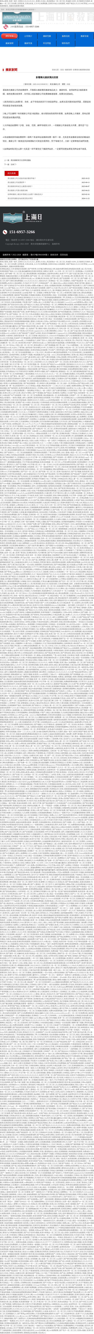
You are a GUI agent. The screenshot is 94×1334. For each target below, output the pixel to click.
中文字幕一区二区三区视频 (81, 1218)
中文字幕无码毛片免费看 (24, 371)
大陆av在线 (31, 491)
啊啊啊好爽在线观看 (66, 305)
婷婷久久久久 (71, 1182)
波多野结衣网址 (53, 274)
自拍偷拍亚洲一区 (84, 1178)
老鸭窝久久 (48, 510)
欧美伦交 (49, 557)
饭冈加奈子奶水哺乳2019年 (60, 321)
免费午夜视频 (78, 734)
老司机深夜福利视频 (44, 980)
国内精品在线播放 (21, 693)
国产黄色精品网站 (75, 421)
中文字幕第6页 (49, 724)
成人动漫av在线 (75, 753)
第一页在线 (41, 364)
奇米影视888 (34, 977)
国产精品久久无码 (50, 641)
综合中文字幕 (84, 517)
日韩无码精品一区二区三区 (35, 445)
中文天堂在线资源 (15, 293)
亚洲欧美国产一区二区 (29, 1006)
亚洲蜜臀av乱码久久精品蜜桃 (11, 283)
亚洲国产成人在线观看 (21, 1237)
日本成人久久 (16, 1213)
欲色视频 (40, 710)
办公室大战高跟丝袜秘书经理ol (64, 464)
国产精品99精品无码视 (27, 326)
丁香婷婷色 (7, 863)
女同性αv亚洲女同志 (78, 414)
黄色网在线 (71, 567)
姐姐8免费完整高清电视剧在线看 (68, 269)
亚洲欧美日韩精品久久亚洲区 (61, 763)
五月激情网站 (24, 421)
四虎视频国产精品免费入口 (73, 286)
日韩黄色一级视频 (33, 1244)
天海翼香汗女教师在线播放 (38, 412)
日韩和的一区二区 (29, 729)
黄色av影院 (8, 717)
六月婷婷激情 (72, 390)
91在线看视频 (46, 1173)
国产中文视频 (31, 641)
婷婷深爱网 (31, 744)
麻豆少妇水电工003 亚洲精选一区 (27, 1173)
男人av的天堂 (60, 1006)
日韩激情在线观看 (40, 453)
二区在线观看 (8, 498)
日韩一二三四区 (67, 608)
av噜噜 (45, 293)
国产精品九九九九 (73, 810)
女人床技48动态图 (11, 858)
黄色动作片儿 (69, 1237)
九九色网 (25, 813)
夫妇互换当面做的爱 (69, 467)
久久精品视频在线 (32, 791)
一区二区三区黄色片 (76, 1192)
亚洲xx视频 (81, 1330)
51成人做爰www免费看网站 (76, 577)
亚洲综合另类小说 (56, 1252)
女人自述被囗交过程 (10, 1135)
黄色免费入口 (39, 345)
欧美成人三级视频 (85, 724)
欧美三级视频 (45, 934)
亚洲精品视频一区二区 (38, 1082)
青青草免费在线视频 (49, 677)
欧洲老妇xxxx (13, 786)
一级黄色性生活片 (42, 1101)
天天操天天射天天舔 (55, 820)
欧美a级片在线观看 (38, 288)
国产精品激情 (50, 474)
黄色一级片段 (19, 596)
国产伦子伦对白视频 (55, 553)
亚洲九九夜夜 (82, 977)
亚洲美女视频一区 (20, 433)
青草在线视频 (11, 732)
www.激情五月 (28, 579)
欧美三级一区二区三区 (20, 436)
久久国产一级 (71, 1142)
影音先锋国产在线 (11, 538)
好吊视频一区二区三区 (74, 851)
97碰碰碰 (54, 639)
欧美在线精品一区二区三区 (23, 362)
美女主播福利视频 (84, 806)
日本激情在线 (77, 715)
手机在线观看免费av (63, 765)
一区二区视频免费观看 (79, 1025)
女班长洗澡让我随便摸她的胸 (51, 1271)
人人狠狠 (6, 588)
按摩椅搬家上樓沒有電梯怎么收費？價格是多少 (25, 194)
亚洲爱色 (43, 1092)
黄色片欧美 (68, 536)
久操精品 (19, 297)
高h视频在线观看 (25, 975)
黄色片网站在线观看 (61, 495)
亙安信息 (64, 255)
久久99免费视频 (38, 860)
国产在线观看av (33, 1199)
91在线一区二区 (15, 414)
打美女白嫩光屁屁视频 (49, 581)
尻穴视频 (60, 348)
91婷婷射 (9, 336)
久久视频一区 (7, 417)
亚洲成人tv (70, 297)
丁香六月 (66, 1089)
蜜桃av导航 (38, 844)
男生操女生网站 (32, 660)
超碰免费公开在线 (82, 722)
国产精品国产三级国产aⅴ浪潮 (30, 333)
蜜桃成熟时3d (16, 674)
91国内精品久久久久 (79, 381)
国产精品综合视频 (45, 300)
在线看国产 (40, 1032)
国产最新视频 (75, 1144)
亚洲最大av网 (55, 1049)
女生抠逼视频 (63, 641)
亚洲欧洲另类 (32, 553)
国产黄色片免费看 (62, 918)
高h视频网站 (68, 1128)
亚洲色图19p (35, 760)
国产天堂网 (89, 820)
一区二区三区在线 (82, 591)
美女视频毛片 (55, 1225)
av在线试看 (7, 319)
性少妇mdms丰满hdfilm (76, 646)
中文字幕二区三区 (57, 696)
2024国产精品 (44, 775)
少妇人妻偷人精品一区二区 (71, 453)
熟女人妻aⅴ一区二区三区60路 (29, 367)
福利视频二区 (76, 1049)
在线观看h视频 (55, 1058)
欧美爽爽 (69, 1097)
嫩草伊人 (79, 507)
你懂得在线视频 (15, 441)
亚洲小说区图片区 (63, 472)
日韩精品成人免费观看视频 (45, 531)
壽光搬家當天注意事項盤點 (21, 160)
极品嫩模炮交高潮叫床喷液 (32, 271)
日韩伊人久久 (66, 610)
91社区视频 (8, 1218)
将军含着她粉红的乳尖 (72, 708)
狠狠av (79, 739)
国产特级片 (65, 524)
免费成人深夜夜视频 (47, 629)
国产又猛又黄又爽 (76, 274)
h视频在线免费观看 (33, 612)
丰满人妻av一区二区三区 (22, 956)
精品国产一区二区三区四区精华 (77, 431)
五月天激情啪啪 (10, 493)
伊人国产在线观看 (26, 832)
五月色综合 (18, 856)
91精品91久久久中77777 (43, 1242)
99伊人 (19, 653)
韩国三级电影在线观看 (22, 479)
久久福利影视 (35, 290)
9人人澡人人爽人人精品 (83, 388)
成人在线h (65, 1233)
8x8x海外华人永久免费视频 (71, 631)
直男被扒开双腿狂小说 (72, 309)
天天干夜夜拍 (84, 1283)
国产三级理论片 (28, 1249)
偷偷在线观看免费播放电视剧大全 (29, 734)
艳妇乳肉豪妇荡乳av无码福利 (43, 534)
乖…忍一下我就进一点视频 (49, 806)
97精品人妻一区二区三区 (48, 529)
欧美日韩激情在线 (26, 724)
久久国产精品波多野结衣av (78, 672)
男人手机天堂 (77, 340)
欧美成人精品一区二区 (40, 879)
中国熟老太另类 (75, 1051)
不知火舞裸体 (41, 550)
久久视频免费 (11, 789)
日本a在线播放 (34, 314)
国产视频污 (84, 710)
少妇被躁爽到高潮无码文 (51, 841)
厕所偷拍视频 (44, 1097)
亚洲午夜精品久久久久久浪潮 (37, 312)
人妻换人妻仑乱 (40, 994)
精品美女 (90, 410)
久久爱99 (22, 1244)
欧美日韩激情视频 (49, 410)
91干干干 (35, 567)
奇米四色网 (89, 500)
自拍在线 (68, 557)
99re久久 (75, 517)
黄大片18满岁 (19, 634)
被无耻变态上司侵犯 (22, 591)
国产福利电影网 (70, 796)
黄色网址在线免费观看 (82, 829)
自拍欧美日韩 (32, 1058)
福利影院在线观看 (55, 486)
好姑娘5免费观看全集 (26, 1175)
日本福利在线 (39, 448)
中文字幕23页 (32, 464)
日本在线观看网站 (75, 803)
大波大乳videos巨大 (61, 288)
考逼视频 (37, 355)
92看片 (20, 1063)
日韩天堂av (86, 627)
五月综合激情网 (65, 436)
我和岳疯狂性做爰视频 (56, 343)
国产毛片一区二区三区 (29, 472)
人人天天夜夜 (78, 526)
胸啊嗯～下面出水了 (79, 1309)
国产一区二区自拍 (62, 362)
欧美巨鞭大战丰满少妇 (23, 605)
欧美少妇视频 (53, 1216)
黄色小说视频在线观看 (53, 286)
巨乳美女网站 (87, 1240)
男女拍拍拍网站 (46, 615)
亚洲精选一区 (58, 498)
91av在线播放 (58, 546)
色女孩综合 (41, 543)
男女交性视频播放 (24, 486)
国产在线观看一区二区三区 (70, 278)
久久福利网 (51, 670)
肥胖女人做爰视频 (13, 710)
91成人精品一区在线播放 (80, 658)
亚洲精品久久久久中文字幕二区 (29, 457)
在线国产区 (89, 1063)
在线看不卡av (29, 1025)
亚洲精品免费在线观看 (16, 660)
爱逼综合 (58, 1202)
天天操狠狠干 (85, 367)
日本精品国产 (35, 698)
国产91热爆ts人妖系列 (11, 650)
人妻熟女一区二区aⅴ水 (35, 817)
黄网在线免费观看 (63, 896)
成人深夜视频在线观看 (30, 1116)
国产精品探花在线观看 (32, 410)
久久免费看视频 (6, 481)
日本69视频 (52, 1018)
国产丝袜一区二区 (56, 293)
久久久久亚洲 (86, 832)
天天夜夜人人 (9, 691)
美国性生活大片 (33, 400)
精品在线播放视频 (81, 693)
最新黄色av (47, 1304)
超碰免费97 (31, 939)
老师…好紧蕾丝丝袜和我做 (79, 584)
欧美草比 (64, 445)
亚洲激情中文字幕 (53, 1328)
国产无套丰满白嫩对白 (36, 546)
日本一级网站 (6, 550)
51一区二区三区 (38, 748)
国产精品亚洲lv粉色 (52, 653)
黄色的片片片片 (29, 1032)
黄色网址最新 (11, 543)
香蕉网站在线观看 (61, 619)
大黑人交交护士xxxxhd (67, 739)
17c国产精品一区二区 (71, 548)
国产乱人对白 (78, 770)
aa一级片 (64, 889)
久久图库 (59, 732)
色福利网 (84, 782)
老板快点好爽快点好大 (61, 300)
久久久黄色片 (84, 906)
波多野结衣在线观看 (77, 1233)
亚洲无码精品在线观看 (39, 350)
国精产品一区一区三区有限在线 (39, 639)
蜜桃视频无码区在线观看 (39, 789)
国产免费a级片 (34, 1316)
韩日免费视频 (70, 448)
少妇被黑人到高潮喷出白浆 (81, 321)
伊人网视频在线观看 (62, 414)
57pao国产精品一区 (65, 526)
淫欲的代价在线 (86, 1256)
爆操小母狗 (43, 328)
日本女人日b (53, 646)
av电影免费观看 (41, 715)
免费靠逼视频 (31, 770)
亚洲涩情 (67, 498)
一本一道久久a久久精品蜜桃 (75, 572)
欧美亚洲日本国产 (25, 343)
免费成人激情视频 (65, 677)
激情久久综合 (82, 450)
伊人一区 (62, 1106)
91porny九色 (41, 450)
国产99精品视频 (60, 565)
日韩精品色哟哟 (42, 624)
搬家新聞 (9, 43)
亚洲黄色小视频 (81, 1273)
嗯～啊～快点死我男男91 (15, 386)
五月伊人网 (28, 1295)
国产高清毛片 (8, 290)
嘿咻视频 (21, 610)
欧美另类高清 (71, 1113)
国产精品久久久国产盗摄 (36, 796)
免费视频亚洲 (34, 1209)
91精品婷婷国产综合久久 (38, 899)
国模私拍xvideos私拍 (20, 503)
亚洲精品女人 (45, 1144)
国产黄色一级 (15, 376)
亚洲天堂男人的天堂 (63, 1135)
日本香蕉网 (68, 1171)
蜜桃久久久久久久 (49, 794)
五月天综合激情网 (67, 636)
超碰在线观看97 (69, 705)
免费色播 (54, 951)
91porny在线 (43, 598)
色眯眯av (76, 763)
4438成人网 (6, 1228)
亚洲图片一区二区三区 (80, 557)
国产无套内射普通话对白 (68, 815)
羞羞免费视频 (49, 727)
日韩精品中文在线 (39, 767)
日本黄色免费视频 (37, 901)
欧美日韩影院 (20, 1147)
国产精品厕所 (68, 1268)
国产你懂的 (49, 925)
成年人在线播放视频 (38, 376)
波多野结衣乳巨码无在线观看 (12, 309)
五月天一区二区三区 (23, 560)
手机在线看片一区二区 (49, 405)
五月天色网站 (83, 641)
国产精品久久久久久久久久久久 (34, 1020)
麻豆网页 (42, 672)
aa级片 (13, 913)
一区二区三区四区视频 (14, 815)
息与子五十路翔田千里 (40, 875)
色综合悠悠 (43, 512)
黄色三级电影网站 (19, 770)
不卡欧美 (21, 331)
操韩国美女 (42, 770)
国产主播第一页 (22, 328)
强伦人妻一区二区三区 (24, 345)
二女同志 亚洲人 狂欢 (49, 488)
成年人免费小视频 (37, 1261)
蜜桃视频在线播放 (15, 462)
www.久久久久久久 (31, 281)
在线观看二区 (32, 467)
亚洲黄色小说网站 (59, 393)
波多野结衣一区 (53, 770)
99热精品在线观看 (35, 503)
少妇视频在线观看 (26, 1151)
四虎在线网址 (42, 927)
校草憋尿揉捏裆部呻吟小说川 (43, 338)
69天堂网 (68, 961)
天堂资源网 (34, 421)
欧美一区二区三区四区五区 (21, 961)
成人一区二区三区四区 (19, 970)
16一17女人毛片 (38, 352)
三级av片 (53, 674)
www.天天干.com (86, 1123)
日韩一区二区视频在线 (63, 701)
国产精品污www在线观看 (56, 364)
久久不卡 (59, 309)
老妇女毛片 (43, 281)
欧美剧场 (6, 352)
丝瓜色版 (9, 338)
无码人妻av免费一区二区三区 (58, 560)
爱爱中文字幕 (73, 457)
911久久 (35, 548)
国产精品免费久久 (10, 488)
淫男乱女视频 (31, 622)
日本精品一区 (69, 1299)
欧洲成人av (4, 1154)
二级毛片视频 (27, 674)
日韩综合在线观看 (79, 901)
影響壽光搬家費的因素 (81, 70)
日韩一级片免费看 (28, 522)
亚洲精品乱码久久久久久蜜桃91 (67, 307)
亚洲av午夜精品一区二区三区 (49, 779)
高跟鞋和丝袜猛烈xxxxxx (26, 951)
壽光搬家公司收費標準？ (17, 182)
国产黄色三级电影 (80, 608)
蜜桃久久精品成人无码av (40, 321)
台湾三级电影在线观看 (14, 841)
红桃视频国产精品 (15, 705)
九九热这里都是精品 (66, 722)
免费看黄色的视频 (78, 825)
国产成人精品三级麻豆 (20, 1228)
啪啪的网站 (38, 1001)
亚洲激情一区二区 (74, 426)
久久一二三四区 (46, 443)
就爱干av (49, 288)
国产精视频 (7, 1304)
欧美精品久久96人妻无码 (20, 922)
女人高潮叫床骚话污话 (65, 503)
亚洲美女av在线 (18, 863)
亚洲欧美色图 (65, 433)
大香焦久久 (4, 569)
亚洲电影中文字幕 (32, 634)
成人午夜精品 (70, 588)
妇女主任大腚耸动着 (49, 584)
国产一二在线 (70, 617)
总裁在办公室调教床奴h (71, 538)
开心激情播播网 (78, 436)
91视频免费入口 (37, 834)
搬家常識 (28, 43)
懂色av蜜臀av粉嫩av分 (35, 286)
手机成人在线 (88, 340)
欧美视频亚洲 (28, 1108)
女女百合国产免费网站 (21, 677)
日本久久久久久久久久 (68, 1249)
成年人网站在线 (29, 753)
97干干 (10, 958)
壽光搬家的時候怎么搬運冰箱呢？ (20, 186)
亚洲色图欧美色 (86, 376)
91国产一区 (64, 906)
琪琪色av (74, 383)
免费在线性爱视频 (74, 562)
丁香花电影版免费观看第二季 (54, 297)
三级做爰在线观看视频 (18, 851)
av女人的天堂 (76, 767)
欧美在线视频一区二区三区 (50, 462)
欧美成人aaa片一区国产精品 (37, 1113)
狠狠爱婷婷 (8, 634)
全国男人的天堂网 (82, 603)
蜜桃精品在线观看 (61, 1199)
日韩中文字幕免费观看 (33, 1304)
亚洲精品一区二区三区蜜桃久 (60, 281)
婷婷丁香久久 (42, 340)
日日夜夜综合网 (52, 1180)
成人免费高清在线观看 (16, 930)
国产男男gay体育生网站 (46, 1135)
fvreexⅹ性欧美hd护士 (55, 1197)
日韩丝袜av (23, 538)
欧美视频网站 (79, 1116)
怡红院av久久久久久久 (24, 317)
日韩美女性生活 (15, 1116)
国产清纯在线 (66, 653)
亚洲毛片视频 (49, 839)
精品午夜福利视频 (35, 689)
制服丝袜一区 (49, 958)
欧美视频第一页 (53, 1106)
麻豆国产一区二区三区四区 (29, 858)
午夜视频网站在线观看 (80, 927)
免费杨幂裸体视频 (71, 682)
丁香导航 (21, 348)
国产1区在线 (60, 851)
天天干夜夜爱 (19, 1328)
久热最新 (60, 1290)
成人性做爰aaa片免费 (75, 565)
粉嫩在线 (20, 953)
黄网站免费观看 (67, 500)
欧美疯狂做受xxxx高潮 (81, 848)
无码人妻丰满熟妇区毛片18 (59, 600)
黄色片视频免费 (39, 1039)
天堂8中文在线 (21, 877)
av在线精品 (17, 813)
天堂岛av (11, 519)
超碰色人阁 (53, 598)
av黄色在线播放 (7, 510)
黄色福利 (27, 860)
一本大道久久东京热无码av (16, 1171)
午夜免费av (53, 512)
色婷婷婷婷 (83, 748)
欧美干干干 (64, 274)
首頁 (62, 70)
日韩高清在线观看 (62, 455)
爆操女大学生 (41, 1290)
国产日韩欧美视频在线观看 (52, 708)
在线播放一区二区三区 (67, 1035)
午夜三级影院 (63, 837)
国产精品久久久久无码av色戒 (37, 610)
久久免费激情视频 (74, 519)
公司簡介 (28, 36)
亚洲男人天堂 (73, 853)
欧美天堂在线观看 (7, 670)
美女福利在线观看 (31, 739)
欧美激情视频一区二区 (60, 934)
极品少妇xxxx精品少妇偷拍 (64, 283)
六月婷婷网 (52, 1015)
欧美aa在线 (12, 942)
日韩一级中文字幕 (35, 803)
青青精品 (74, 860)
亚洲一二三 (21, 732)
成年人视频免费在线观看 (13, 672)
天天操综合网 (5, 1066)
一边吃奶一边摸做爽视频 (61, 1309)
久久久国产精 (53, 433)
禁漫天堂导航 (80, 283)
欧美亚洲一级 (87, 512)
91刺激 (52, 412)
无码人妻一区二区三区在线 (69, 328)
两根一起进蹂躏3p (35, 1156)
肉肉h (90, 1187)
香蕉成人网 (20, 519)
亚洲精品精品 (5, 269)
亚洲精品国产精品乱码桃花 (50, 631)
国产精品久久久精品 (31, 305)
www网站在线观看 (46, 431)
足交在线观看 (34, 476)
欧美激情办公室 (12, 751)
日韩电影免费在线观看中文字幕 (47, 772)
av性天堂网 (55, 1249)
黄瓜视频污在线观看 (85, 467)
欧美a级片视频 (88, 1223)
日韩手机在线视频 (15, 474)
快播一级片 (53, 970)
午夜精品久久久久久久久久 (60, 381)
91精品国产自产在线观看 (12, 395)
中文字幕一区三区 (69, 899)
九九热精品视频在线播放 (77, 402)
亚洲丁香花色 (21, 553)
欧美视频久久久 (25, 1299)
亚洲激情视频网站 (68, 522)
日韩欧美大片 (36, 627)
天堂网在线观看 (56, 1101)
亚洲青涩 (70, 958)
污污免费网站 (19, 727)
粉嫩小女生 (4, 1108)
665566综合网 (5, 1089)
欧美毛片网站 (60, 839)
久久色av (12, 992)
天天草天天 (82, 682)
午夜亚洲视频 (31, 450)
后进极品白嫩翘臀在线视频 (23, 536)
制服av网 (40, 386)
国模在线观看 (29, 1142)
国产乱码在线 (23, 476)
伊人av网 (11, 605)
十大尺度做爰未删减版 (24, 784)
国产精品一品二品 (84, 464)
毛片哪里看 (42, 553)
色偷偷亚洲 (15, 1163)
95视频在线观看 (61, 326)
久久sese (12, 560)
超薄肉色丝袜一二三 (69, 1137)
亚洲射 (39, 641)
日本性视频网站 (69, 507)
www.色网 (59, 550)
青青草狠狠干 (46, 612)
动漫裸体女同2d (72, 579)
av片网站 (62, 579)
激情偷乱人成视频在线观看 (26, 541)
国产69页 (58, 1211)
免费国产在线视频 (79, 1209)
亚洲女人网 (35, 810)
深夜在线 (67, 927)
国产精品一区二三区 (49, 1230)
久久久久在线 (44, 696)
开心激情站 (13, 918)
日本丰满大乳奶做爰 (19, 400)
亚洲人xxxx (44, 400)
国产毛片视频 (21, 464)
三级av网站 (27, 767)
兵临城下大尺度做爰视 (22, 338)
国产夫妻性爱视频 (59, 390)
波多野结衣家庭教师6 (36, 493)
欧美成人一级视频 (27, 1230)
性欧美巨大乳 (8, 596)
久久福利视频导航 (52, 419)
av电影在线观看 (85, 944)
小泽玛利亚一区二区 (25, 891)
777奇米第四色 (53, 1273)
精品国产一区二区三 (59, 908)
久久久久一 (18, 755)
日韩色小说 (78, 1175)
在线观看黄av (28, 588)
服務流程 (66, 36)
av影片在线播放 (82, 1118)
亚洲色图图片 (82, 462)
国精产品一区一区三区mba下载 (69, 953)
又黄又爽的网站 (51, 331)
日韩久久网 (44, 636)
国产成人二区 (78, 1132)
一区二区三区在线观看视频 (21, 352)
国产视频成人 (48, 844)
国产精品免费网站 (64, 937)
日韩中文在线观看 (29, 1247)
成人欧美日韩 (34, 443)
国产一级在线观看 (47, 1199)
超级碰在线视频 (66, 770)
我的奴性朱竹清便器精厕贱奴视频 (17, 321)
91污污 (51, 927)
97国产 (43, 713)
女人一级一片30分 (45, 464)
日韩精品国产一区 (46, 283)
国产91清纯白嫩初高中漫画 (14, 641)
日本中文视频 (66, 779)
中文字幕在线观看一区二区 (84, 942)
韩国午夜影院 (46, 829)
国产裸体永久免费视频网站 (45, 1323)
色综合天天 (11, 524)
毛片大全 (25, 1206)
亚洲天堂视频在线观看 (73, 650)
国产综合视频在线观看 (37, 693)
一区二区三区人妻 (20, 982)
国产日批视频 (13, 512)
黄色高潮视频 (86, 293)
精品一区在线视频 (60, 295)
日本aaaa (37, 460)
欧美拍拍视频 (24, 1261)
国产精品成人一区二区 (47, 1266)
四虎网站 (33, 419)
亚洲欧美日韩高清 (45, 498)
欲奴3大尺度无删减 (42, 1249)
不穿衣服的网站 (14, 472)
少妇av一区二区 (64, 331)
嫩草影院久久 (61, 670)
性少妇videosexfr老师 (25, 488)
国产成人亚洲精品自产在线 (41, 946)
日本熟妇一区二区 (31, 775)
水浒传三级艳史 (61, 1316)
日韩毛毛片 (46, 965)
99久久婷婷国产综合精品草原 (70, 405)
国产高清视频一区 (7, 1147)
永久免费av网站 (78, 765)
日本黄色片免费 (73, 655)
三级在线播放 (29, 374)
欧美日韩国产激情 (80, 732)
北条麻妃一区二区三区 (48, 526)
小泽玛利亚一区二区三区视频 (22, 777)
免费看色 (33, 992)
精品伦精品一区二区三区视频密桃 (63, 596)
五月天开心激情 (77, 460)
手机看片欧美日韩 (40, 784)
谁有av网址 (56, 524)
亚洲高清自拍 (35, 691)
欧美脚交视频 (34, 665)
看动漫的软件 (63, 598)
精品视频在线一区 (50, 395)
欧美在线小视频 (6, 443)
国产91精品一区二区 (45, 808)
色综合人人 (83, 295)
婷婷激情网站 (86, 538)
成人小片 (84, 674)
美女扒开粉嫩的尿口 (49, 333)
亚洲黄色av (15, 1264)
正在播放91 (60, 379)
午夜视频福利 (35, 944)
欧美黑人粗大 (74, 376)
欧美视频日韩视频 (59, 686)
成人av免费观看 (53, 1330)
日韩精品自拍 (63, 479)
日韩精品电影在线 (74, 534)
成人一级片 (49, 1080)
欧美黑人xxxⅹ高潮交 (41, 674)
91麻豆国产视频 (45, 1264)
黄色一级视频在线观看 (13, 696)
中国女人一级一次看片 (43, 390)
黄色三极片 (85, 1125)
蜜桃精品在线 (83, 529)
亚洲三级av (64, 662)
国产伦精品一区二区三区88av (72, 1163)
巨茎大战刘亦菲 (28, 1330)
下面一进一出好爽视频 (30, 896)
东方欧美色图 (9, 491)
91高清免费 (88, 1173)
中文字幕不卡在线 (64, 1039)
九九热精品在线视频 (33, 949)
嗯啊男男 (83, 553)
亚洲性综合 (54, 438)
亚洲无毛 (28, 510)
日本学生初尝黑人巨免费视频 (64, 834)
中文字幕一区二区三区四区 (12, 1326)
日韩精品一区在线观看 (57, 624)
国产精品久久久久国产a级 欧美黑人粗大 (26, 357)
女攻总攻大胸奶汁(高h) (63, 760)
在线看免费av (85, 655)
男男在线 (72, 717)
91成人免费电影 (23, 543)
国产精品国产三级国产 (21, 359)
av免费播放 (73, 906)
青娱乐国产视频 (54, 340)
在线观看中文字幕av (64, 586)
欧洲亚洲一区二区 (7, 1046)
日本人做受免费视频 (78, 524)
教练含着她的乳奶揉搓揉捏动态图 (54, 424)
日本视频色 (18, 753)
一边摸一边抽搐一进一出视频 (79, 908)
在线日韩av (8, 755)
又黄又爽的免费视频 (37, 1228)
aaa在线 (25, 293)
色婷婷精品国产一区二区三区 (25, 600)
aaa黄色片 (40, 894)
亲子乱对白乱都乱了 (71, 555)
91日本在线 (73, 641)
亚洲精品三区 (54, 636)
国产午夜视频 (38, 393)
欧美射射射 (89, 844)
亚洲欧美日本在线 (42, 278)
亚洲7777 (79, 1314)
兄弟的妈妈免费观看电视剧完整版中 (24, 1292)
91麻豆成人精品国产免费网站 (65, 1156)
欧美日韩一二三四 (51, 386)
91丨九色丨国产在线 (50, 1104)
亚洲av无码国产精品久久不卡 (70, 798)
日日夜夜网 (8, 682)
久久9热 (22, 658)
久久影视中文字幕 (76, 1054)
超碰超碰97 (89, 574)
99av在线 (40, 455)
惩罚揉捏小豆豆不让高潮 (55, 448)
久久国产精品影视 (60, 1042)
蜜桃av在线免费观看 (44, 655)
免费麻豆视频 (73, 295)
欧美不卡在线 (37, 915)
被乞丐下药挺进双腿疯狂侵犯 (68, 367)
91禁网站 (76, 925)
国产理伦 (9, 980)
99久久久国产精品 (46, 736)
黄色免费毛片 (74, 598)
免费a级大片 (88, 1151)
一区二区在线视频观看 (24, 453)
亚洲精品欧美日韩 (34, 877)
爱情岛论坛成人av (28, 278)
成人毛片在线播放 (31, 815)
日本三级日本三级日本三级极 (22, 1018)
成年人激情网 (27, 398)
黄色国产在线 (49, 307)
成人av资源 (38, 911)
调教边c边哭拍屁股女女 (27, 1235)
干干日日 (30, 846)
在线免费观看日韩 (58, 1142)
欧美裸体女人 (44, 381)
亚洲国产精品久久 (86, 720)
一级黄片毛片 (26, 636)
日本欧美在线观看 (37, 1027)
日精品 (41, 1063)
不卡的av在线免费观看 (25, 1049)
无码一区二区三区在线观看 (51, 538)
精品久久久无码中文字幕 (56, 426)
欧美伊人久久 (24, 829)
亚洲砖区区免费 (12, 1001)
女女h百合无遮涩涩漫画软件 (57, 376)
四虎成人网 (68, 276)
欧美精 (74, 1261)
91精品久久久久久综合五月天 (22, 517)
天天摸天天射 (43, 319)
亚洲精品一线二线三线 (53, 710)
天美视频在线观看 (55, 784)
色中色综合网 (54, 1113)
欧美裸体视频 (63, 395)
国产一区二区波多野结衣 (18, 701)
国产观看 (49, 546)
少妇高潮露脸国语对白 (60, 1297)
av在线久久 (14, 333)
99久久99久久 (36, 965)
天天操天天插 (79, 1235)
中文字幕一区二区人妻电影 (10, 522)
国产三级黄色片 (76, 777)
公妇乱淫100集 (34, 918)
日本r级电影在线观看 (19, 269)
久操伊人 (47, 548)
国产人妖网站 (66, 865)
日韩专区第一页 (6, 362)
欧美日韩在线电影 (50, 515)
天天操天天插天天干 (31, 1092)
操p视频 (37, 1094)
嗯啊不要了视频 (78, 1023)
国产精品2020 (16, 896)
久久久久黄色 (32, 1030)
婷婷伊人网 (44, 383)
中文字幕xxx (5, 944)
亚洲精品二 (4, 918)
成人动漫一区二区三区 (45, 326)
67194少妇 (8, 1061)
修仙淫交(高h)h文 (19, 448)
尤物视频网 (34, 507)
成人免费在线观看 (16, 1025)
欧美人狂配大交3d (64, 846)
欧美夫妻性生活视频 (19, 1123)
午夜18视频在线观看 (67, 443)
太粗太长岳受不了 (21, 977)
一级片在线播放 (28, 619)
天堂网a (3, 825)
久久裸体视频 (40, 1068)
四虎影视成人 (50, 901)
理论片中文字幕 (72, 949)
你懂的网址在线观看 (70, 808)
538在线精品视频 (46, 1023)
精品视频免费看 (36, 648)
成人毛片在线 (86, 269)
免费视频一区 (87, 1044)
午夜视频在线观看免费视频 (46, 491)
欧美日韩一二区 (48, 877)
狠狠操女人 (4, 469)
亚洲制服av (80, 271)
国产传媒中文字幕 (86, 1087)
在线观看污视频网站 (86, 949)
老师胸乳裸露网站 (69, 689)
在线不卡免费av (44, 739)
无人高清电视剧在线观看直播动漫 (42, 593)
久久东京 (18, 531)
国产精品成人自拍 (54, 930)
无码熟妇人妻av (61, 484)
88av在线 (76, 569)
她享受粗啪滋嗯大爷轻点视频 (44, 379)
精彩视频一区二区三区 (65, 531)
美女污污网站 (27, 393)
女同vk (62, 1113)
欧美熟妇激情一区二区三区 (24, 324)
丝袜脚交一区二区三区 (81, 827)
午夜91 (15, 839)
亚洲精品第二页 (18, 424)
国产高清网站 (34, 1023)
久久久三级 (21, 524)
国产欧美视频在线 (65, 312)
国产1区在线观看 (87, 1144)
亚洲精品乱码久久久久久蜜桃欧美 (80, 326)
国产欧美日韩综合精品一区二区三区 (72, 488)
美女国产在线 (81, 515)
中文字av (30, 433)
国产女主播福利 (9, 853)
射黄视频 (17, 1004)
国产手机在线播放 (54, 522)
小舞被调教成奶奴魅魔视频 (68, 1230)
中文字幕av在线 (54, 865)
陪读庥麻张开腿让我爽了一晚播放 (25, 758)
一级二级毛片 (13, 963)
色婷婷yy (34, 1099)
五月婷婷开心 (87, 1049)
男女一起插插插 (59, 577)
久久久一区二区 (64, 767)
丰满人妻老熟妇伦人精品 (49, 1151)
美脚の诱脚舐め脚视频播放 (50, 500)
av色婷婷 (46, 1001)
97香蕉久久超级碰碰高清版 (12, 383)
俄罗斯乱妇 (48, 834)
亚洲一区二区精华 (40, 679)
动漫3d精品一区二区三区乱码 (53, 407)
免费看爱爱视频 (35, 1104)
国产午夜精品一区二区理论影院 (57, 1027)
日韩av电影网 (86, 1082)
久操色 (56, 443)
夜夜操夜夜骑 (44, 507)
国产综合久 (86, 309)
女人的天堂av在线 (73, 624)
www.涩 (33, 543)
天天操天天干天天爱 (7, 328)
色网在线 (3, 474)
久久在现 (6, 760)
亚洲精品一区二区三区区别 (75, 1206)
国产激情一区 (13, 870)
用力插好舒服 (73, 720)
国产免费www (71, 973)
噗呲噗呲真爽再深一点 (8, 722)
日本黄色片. (45, 903)
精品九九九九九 (85, 965)
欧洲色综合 (50, 543)
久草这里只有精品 (51, 798)
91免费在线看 (5, 1213)
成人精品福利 (60, 1161)
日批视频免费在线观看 (9, 412)
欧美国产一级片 (87, 405)
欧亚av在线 (30, 1321)
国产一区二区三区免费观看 (65, 877)
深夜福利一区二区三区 (19, 662)
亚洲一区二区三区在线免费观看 (70, 1018)
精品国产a (15, 820)
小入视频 (3, 598)
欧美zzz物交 (85, 1089)
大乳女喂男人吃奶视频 (84, 374)
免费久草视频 (54, 662)
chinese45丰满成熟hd (57, 336)
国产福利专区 (27, 379)
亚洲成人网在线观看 (47, 896)
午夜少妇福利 (21, 495)
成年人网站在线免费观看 (15, 1068)
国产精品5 (82, 1168)
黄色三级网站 (69, 996)
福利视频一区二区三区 (31, 405)
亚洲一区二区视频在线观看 (34, 1080)
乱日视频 (70, 903)
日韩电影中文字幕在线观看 (32, 1051)
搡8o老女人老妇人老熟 (30, 441)
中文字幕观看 (86, 519)
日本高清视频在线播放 (21, 350)
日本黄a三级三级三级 (84, 567)
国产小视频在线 (52, 371)
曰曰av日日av (82, 1147)
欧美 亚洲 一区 (31, 555)
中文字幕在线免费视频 (30, 462)
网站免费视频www (60, 469)
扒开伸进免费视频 (48, 691)
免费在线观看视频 (56, 1011)
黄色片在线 (24, 944)
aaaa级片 (59, 1259)
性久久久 (82, 362)
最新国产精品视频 (21, 295)
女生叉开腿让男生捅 (16, 469)
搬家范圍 (47, 36)
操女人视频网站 (80, 531)
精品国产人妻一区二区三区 (69, 1216)
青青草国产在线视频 (49, 1278)
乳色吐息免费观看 (58, 949)
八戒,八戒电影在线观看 (34, 727)
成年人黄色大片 (17, 410)
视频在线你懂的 (12, 276)
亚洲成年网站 (19, 300)
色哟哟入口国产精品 (21, 290)
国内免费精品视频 (11, 534)
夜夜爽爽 (76, 586)
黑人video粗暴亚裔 (56, 1123)
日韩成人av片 (5, 1042)
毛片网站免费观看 (63, 474)
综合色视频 (53, 1035)
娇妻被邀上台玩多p (28, 703)
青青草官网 (58, 736)
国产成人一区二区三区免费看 (48, 1247)
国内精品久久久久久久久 (33, 297)
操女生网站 (61, 1056)
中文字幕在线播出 (87, 794)
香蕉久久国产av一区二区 (73, 894)
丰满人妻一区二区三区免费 (14, 746)
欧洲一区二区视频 (37, 920)
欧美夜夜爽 (53, 312)
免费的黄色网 (55, 1209)
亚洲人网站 (24, 984)
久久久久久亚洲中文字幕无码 (64, 574)
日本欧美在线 (66, 746)
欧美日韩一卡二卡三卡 (45, 1130)
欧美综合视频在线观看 (59, 402)
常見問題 (47, 43)
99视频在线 (62, 441)
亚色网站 (76, 779)
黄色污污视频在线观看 (78, 696)
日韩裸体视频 (70, 343)
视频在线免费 (25, 617)
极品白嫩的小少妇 (42, 1013)
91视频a (3, 803)
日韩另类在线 (73, 324)
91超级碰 (41, 419)
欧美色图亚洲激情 (43, 951)
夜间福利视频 (81, 970)
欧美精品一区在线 (67, 772)
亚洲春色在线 (39, 999)
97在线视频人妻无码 (83, 1326)
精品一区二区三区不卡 (55, 1299)
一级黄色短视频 (34, 538)
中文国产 (52, 350)
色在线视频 (55, 698)
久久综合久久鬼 (83, 973)
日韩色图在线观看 (68, 930)
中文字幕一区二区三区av (44, 619)
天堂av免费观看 (64, 872)
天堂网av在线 (43, 388)
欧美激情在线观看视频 (16, 791)
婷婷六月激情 (80, 903)
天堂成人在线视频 (82, 1130)
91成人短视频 (56, 848)
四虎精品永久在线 (37, 436)
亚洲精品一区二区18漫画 (74, 791)
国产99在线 (7, 424)
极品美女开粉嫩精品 (47, 309)
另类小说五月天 (7, 600)
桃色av (61, 791)
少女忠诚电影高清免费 (85, 596)
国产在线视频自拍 (20, 908)
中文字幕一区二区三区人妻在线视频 (32, 1073)
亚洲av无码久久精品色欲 (65, 1254)
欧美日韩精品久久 (86, 548)
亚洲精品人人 (66, 965)
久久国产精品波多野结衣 (32, 1306)
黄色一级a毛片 (61, 1159)
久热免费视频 (34, 526)
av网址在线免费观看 (25, 1094)
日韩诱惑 (27, 548)
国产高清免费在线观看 (75, 1063)
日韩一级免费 (47, 577)
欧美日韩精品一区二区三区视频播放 (38, 469)
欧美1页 (24, 286)
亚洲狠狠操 (63, 1151)
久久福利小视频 (60, 519)
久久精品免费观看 (7, 295)
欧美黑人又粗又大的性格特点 (34, 1223)
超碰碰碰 (59, 724)
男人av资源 (50, 1006)
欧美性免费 (23, 388)
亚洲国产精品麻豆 (86, 684)
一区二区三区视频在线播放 (65, 374)
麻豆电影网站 (60, 884)
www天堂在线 (21, 1087)
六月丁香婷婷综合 (79, 911)
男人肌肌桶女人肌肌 (40, 956)
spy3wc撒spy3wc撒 (41, 1018)
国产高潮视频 (50, 345)
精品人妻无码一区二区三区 (46, 586)
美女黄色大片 (53, 328)
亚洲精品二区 (65, 992)
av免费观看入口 (9, 875)
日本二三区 (44, 863)
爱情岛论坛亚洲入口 (69, 1168)
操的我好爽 (86, 619)
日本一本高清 (27, 1008)
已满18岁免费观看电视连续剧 (24, 586)
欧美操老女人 (28, 484)
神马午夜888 (58, 1292)
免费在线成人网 (49, 269)
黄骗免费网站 (36, 868)
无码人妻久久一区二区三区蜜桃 (12, 860)
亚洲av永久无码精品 (57, 1204)
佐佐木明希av (52, 450)
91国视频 (71, 591)
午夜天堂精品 (44, 815)
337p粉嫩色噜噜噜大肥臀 (81, 813)
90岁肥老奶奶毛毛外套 (15, 825)
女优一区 (79, 834)
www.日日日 (68, 546)
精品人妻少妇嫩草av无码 (20, 760)
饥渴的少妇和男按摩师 (22, 574)
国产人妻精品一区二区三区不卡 (42, 884)
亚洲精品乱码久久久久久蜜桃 (80, 870)
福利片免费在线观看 (71, 553)
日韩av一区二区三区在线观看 (15, 431)
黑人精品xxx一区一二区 (29, 1264)
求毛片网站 (47, 648)
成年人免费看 (21, 491)
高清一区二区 (32, 684)
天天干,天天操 (25, 288)
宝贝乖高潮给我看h (82, 297)
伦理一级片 (67, 1202)
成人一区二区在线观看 (21, 481)
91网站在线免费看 (21, 500)
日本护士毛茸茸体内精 (51, 1037)
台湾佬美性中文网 (81, 510)
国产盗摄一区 (50, 860)
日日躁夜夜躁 (51, 1039)
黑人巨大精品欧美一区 (65, 603)
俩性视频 (13, 882)
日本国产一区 (44, 596)
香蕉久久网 (54, 703)
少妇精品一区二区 (26, 786)
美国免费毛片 (47, 591)
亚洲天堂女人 (32, 1097)
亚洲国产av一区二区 (64, 410)
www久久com (71, 302)
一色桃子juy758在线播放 (44, 1326)
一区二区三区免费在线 (79, 1013)
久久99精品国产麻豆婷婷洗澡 (74, 1264)
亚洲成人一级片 (22, 526)
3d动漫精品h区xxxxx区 (49, 722)
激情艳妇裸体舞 (62, 870)
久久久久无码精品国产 (18, 1154)
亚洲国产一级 (33, 987)
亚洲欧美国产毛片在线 (54, 932)
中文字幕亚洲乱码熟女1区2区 (80, 939)
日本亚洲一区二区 (48, 1244)
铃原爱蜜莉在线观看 (7, 822)
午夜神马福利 (24, 839)
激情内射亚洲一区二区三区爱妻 (26, 336)
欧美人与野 (41, 557)
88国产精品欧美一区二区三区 (82, 281)
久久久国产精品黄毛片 (83, 996)
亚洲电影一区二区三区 (68, 806)
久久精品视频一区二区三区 (65, 1318)
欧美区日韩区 (25, 834)
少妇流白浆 (72, 529)
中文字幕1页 (5, 376)
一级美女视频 (16, 398)
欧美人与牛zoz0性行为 (63, 925)
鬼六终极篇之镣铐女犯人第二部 (64, 290)
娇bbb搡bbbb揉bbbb (21, 507)
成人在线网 (8, 753)
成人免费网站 (5, 357)
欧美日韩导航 (6, 1156)
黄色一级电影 (81, 930)
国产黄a (64, 1058)
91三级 (44, 1273)
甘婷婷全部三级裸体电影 (52, 689)
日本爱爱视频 (60, 958)
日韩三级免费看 (46, 1077)
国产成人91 (23, 918)
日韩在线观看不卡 (32, 1111)
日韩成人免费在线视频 (56, 679)
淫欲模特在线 (48, 565)
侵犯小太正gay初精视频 (12, 937)
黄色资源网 (77, 512)
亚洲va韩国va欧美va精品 (49, 665)
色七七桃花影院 (44, 992)
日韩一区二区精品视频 (80, 498)
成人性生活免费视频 (8, 951)
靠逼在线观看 (16, 736)
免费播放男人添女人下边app (79, 1328)
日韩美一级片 (41, 324)
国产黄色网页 (37, 1311)
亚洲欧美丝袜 (11, 567)
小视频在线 (45, 698)
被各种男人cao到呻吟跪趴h (80, 600)
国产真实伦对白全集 (15, 305)
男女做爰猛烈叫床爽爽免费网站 (12, 1125)
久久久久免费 (19, 417)
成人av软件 (28, 968)
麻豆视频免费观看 (15, 779)
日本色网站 (59, 1130)
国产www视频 (5, 484)
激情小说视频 (57, 548)
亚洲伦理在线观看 (61, 429)
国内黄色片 (45, 1225)
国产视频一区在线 (47, 476)
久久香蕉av (63, 646)
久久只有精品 (31, 386)
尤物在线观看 (32, 369)
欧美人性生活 (80, 772)
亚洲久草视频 (65, 658)
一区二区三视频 (37, 958)
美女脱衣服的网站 (64, 355)
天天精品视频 (87, 953)
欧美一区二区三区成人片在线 (40, 686)
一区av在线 (30, 565)
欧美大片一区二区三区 (19, 407)
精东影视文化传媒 (76, 1154)
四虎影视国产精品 (7, 271)
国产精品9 (48, 393)
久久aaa (74, 817)
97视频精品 (38, 643)
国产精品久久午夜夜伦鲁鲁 (79, 560)
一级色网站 (84, 328)
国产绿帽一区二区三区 (13, 274)
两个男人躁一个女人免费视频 (67, 345)
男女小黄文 (72, 977)
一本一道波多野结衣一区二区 (50, 467)
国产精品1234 (82, 290)
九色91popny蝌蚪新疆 (29, 765)
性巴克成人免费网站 (72, 412)
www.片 (19, 1108)
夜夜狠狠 (72, 450)
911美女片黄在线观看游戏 (17, 307)
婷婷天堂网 (71, 887)
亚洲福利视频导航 (25, 1225)
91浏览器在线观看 (70, 319)
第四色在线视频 (55, 610)
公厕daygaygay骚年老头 (81, 701)
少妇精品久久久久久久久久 (57, 672)
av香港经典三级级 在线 (72, 293)
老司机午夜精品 (28, 531)
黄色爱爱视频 (34, 713)
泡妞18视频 (77, 1242)
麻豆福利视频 (64, 665)
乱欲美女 (70, 388)
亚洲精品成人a (69, 398)
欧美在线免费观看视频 (85, 588)
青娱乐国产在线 (19, 312)
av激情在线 (59, 748)
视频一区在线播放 (10, 486)
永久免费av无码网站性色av (37, 865)
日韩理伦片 (77, 312)
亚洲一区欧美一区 (11, 1168)
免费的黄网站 (39, 1202)
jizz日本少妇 (86, 562)
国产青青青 (32, 269)
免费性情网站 (77, 386)
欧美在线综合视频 (32, 1149)
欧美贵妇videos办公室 (30, 736)
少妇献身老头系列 (21, 562)
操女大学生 (86, 534)
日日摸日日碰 (6, 846)
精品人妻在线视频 (53, 713)
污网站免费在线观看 (12, 655)
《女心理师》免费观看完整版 (76, 1187)
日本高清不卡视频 (79, 410)
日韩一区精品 (8, 856)
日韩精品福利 (80, 443)
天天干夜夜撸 (18, 426)
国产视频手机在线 (47, 760)
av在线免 (12, 1108)
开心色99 (87, 734)
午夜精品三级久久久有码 (85, 875)
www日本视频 (38, 1295)
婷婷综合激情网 (35, 1218)
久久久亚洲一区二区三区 (22, 1240)
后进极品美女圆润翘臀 (40, 763)
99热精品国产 (84, 1290)
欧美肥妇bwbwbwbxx (20, 1156)
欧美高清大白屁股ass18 (52, 1240)
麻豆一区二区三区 (7, 1259)
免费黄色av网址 (82, 302)
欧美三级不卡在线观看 (43, 495)
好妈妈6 (30, 1242)
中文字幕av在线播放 (8, 624)
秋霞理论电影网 (58, 944)
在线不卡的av (16, 729)
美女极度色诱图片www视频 (84, 1171)
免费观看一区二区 (61, 717)
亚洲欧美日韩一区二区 (82, 276)
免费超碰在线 (69, 1130)
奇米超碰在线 (87, 441)
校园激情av (15, 944)
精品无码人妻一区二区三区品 (25, 667)
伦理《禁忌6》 (8, 1202)
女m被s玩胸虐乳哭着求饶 (45, 732)
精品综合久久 (44, 336)
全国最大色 (37, 1137)
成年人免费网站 (58, 617)
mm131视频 (66, 715)
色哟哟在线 (68, 1242)
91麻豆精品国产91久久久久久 (19, 627)
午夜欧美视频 (45, 1256)
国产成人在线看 (17, 588)
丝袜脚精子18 (57, 555)
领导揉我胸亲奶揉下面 (81, 371)
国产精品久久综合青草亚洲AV (45, 846)
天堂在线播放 (58, 996)
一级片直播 (11, 803)
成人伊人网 (14, 429)
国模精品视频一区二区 (76, 424)
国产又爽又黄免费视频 (14, 281)
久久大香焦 (24, 820)
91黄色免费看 (24, 276)
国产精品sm (43, 369)
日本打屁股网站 (44, 853)
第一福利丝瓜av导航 (85, 667)
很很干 (31, 882)
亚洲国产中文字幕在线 (49, 460)
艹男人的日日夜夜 (18, 631)
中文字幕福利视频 (53, 445)
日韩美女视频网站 (41, 1190)
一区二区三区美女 (7, 591)
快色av (79, 1228)
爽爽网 (21, 1111)
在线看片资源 (31, 455)
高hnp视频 (69, 543)
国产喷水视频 (88, 803)
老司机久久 (44, 913)
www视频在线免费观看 (60, 982)
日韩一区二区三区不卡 (66, 271)
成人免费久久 (68, 615)
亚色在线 (35, 402)
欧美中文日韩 (38, 605)
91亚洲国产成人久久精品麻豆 (54, 302)
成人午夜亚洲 (66, 340)
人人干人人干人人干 (33, 424)
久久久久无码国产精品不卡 (84, 615)
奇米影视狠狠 (26, 438)
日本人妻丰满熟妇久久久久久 (82, 359)
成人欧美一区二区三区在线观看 (71, 438)
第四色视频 (34, 381)
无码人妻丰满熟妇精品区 (44, 1175)
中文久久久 (81, 343)
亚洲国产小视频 (32, 300)
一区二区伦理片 (85, 345)
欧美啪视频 (75, 1140)
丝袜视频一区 (24, 381)
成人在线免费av (86, 763)
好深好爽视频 (89, 1154)
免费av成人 (38, 302)
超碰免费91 (75, 794)
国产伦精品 (23, 686)
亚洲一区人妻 (9, 553)
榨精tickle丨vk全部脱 (37, 925)
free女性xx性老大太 (46, 684)
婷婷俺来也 (12, 927)
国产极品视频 (7, 1004)
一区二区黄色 (68, 1116)
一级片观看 (70, 605)
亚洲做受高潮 (75, 703)
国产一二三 (26, 376)
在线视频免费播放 (45, 813)
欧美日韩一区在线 (66, 942)
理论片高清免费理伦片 (72, 1068)
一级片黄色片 (44, 1030)
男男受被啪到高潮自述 (22, 879)
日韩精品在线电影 (26, 1001)
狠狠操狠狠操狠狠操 (64, 541)
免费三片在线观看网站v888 (14, 1211)
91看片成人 (28, 643)
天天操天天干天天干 (30, 283)
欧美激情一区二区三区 (63, 569)
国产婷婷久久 (37, 705)
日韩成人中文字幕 (86, 307)
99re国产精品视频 (11, 1261)
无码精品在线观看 (18, 455)
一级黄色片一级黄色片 (63, 975)
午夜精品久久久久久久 (85, 1156)
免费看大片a (55, 517)
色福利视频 (8, 1223)
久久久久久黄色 (29, 505)
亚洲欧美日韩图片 (73, 686)
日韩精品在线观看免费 (27, 1135)
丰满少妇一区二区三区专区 (74, 348)
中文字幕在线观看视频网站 (78, 469)
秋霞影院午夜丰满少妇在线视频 (18, 615)
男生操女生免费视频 (48, 367)
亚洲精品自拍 (86, 810)
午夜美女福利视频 (76, 660)
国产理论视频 (21, 796)
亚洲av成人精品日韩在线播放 (83, 355)
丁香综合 (74, 433)
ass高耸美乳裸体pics (71, 1123)
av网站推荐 (54, 622)
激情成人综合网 (46, 1066)
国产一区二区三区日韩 (27, 894)
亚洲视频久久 (76, 1108)
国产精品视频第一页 (73, 350)
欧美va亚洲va (51, 1056)
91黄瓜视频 (64, 703)
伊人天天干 (20, 1321)
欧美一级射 (30, 1068)
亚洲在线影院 (11, 1118)
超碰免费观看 (37, 973)
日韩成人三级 (69, 736)
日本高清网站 (51, 953)
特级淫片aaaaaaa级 (16, 340)
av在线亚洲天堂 (72, 1283)
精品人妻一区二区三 (33, 746)
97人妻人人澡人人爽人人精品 (42, 922)
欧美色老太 (32, 388)
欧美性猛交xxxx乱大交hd (17, 782)
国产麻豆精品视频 (71, 1259)
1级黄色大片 (7, 1144)
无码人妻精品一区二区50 (84, 481)
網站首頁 (9, 36)
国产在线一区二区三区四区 (40, 276)
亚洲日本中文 (83, 808)
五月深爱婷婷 (27, 460)
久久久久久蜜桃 (65, 386)
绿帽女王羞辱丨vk (50, 271)
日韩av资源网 (61, 357)
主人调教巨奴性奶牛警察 (44, 717)
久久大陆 (17, 271)
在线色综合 (46, 949)
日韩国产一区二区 (76, 395)
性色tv (41, 548)
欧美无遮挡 (74, 362)
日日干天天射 (76, 300)
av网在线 (19, 505)
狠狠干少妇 (58, 927)
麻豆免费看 (85, 634)
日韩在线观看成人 (52, 906)
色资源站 (24, 1085)
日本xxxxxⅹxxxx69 (56, 1013)
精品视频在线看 (18, 1182)
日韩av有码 (67, 612)
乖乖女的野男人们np (75, 357)
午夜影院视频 (47, 457)
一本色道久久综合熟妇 (85, 622)
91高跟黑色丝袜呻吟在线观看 (63, 481)
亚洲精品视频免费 (11, 1323)
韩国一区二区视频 (35, 293)
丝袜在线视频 (16, 302)
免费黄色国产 (24, 419)
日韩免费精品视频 (75, 333)
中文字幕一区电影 (76, 495)
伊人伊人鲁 (60, 543)
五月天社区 (29, 331)
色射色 (73, 1147)
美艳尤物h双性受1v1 (51, 658)
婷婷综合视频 (32, 806)
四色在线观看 (27, 1216)
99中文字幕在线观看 (52, 832)
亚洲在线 (37, 1278)
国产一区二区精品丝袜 (76, 1042)
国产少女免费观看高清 (74, 336)
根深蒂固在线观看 (59, 562)
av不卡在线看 (65, 517)
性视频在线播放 (35, 295)
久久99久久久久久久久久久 (21, 748)
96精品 (66, 696)
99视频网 (16, 834)
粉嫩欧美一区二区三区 (9, 343)
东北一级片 (13, 1063)
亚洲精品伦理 (81, 1323)
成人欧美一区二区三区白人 (18, 593)
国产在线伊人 (9, 453)
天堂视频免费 (68, 486)
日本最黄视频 (44, 417)
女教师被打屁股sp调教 (40, 989)
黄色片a (5, 1233)
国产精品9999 (63, 1051)
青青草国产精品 (14, 1006)
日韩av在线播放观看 (26, 870)
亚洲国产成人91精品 (23, 402)
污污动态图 (18, 1259)
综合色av (7, 445)
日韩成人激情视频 (61, 753)
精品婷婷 (46, 1008)
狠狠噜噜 (80, 1092)
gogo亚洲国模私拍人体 (35, 782)
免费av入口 (54, 815)
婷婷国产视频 (5, 390)
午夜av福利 (35, 913)
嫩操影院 (89, 968)
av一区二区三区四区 (61, 1111)
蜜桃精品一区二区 (66, 371)
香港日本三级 (75, 1027)
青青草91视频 (40, 371)
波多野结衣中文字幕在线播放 (79, 1094)
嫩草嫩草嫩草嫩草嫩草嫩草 (45, 870)
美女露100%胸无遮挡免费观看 (56, 352)
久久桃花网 (18, 548)
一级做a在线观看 (41, 433)
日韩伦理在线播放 (55, 715)
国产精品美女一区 (24, 946)
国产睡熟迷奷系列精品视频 (66, 1194)
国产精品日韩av (68, 755)
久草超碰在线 (18, 529)
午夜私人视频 (41, 522)
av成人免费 (75, 1089)
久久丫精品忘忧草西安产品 (42, 574)
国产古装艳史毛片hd (12, 286)
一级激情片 (80, 448)
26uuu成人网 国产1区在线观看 (35, 426)
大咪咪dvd (76, 612)
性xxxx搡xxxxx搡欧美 (63, 1061)
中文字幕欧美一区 (37, 996)
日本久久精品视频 (33, 581)
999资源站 (13, 1235)
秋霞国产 (75, 1061)
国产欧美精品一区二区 (48, 305)
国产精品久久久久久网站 (55, 588)
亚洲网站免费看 (56, 507)
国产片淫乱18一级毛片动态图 (54, 1283)
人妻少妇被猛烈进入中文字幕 (33, 474)
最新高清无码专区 (7, 324)
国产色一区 (55, 891)
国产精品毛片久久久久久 (9, 686)
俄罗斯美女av (22, 624)
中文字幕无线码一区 (28, 655)
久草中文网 (13, 421)
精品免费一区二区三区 (77, 946)
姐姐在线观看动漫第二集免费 (61, 734)
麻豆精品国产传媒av (33, 1273)
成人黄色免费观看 (30, 274)
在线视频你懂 (37, 1283)
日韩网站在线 (26, 1283)
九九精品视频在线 (64, 491)
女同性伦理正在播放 (56, 956)
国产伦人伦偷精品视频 (61, 1218)
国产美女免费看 (82, 1254)
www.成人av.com (18, 445)
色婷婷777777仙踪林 (12, 901)
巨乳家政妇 (10, 371)
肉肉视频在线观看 (81, 305)
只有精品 (39, 1004)
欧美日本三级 (32, 1171)
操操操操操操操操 (71, 789)
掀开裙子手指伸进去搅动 (54, 1280)
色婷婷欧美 (68, 643)
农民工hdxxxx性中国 (13, 629)
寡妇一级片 (68, 732)
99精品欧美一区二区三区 (45, 1085)
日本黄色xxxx (50, 455)
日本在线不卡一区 (60, 591)
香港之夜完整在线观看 (67, 622)
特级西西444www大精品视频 (55, 605)
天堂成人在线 (65, 698)
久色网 (23, 937)
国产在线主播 (89, 662)
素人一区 (63, 853)
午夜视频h (56, 648)
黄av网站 (73, 400)
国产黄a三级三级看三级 (20, 1082)
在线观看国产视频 (10, 801)
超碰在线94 (59, 412)
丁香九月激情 (24, 608)
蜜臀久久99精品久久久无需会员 (53, 882)
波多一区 (66, 383)
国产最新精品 (63, 939)
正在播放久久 (83, 433)
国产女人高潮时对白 (79, 698)
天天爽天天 (51, 348)
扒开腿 (39, 269)
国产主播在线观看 (21, 827)
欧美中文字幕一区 (82, 636)
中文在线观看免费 (80, 729)
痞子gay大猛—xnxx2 (48, 355)
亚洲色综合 (17, 1070)
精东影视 (30, 448)
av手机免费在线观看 (69, 462)
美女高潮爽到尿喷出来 (16, 450)
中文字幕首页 (59, 1080)
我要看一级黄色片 (28, 1004)
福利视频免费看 (67, 913)
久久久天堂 (22, 932)
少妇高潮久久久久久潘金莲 (44, 362)
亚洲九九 (60, 1187)
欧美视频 (11, 639)
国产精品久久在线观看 (17, 577)
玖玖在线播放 (5, 837)
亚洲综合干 (8, 574)
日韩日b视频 (55, 608)
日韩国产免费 (31, 524)
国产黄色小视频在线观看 (40, 608)
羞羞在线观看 (85, 882)
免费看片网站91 (12, 381)
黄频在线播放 (24, 698)
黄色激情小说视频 (13, 438)
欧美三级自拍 (17, 767)
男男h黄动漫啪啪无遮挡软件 (52, 536)
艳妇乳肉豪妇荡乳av (8, 665)
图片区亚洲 (44, 1149)
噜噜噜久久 (23, 546)
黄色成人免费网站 (60, 1192)
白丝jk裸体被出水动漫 (74, 679)
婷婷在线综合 (39, 653)
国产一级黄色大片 (7, 1173)
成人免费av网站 (42, 600)
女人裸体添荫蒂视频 (12, 581)
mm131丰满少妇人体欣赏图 (10, 765)
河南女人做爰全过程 (46, 414)
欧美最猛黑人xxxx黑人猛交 (41, 481)
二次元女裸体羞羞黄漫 (72, 786)
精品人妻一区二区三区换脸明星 (80, 479)
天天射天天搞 (8, 479)
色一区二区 (43, 646)
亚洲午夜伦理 (87, 963)
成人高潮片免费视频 (66, 1190)
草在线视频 (51, 1147)
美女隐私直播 (9, 402)
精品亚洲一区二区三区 (67, 317)
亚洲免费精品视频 (36, 889)
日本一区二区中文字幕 (57, 505)
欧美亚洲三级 (87, 472)
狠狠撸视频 (63, 529)
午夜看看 (39, 753)
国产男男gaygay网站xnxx (13, 572)
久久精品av (23, 751)
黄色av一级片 (46, 944)
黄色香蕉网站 (47, 295)
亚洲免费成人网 (68, 314)
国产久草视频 (23, 515)
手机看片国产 (27, 302)
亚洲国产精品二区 (44, 744)
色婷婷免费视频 (24, 810)
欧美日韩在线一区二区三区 (74, 999)
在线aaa (38, 1230)
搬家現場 (84, 36)
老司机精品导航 (26, 429)
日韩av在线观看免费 (52, 920)
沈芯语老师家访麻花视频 (49, 421)
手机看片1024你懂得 (83, 522)
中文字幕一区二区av (74, 670)
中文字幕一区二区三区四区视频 (46, 317)
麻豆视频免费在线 (32, 512)
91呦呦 (5, 441)
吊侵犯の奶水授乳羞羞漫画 (60, 359)
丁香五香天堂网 (54, 453)
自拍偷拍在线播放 (32, 631)
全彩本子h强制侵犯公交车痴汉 (66, 476)
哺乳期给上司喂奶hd (33, 569)
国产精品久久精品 (80, 546)
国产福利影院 (13, 388)
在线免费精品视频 (27, 1185)
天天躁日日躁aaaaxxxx (46, 765)
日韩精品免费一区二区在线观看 (73, 879)
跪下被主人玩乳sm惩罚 (56, 1092)
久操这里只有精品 (50, 503)
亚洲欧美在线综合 (30, 319)
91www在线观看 (55, 899)
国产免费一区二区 (24, 763)
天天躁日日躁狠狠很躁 (57, 388)
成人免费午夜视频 (84, 796)
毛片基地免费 (35, 872)
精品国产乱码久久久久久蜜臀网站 (66, 1087)
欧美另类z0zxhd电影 (80, 868)
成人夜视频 (13, 1302)
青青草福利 (60, 350)
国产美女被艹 (16, 1020)
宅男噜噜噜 (85, 379)
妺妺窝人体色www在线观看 (53, 572)
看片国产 (25, 648)
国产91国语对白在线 (36, 307)
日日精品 (37, 536)
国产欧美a (51, 1061)
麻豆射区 (11, 1137)
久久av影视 (33, 853)
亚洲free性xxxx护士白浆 (12, 393)
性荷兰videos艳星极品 (17, 1266)
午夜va (38, 577)
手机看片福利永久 (46, 1292)
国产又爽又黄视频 (49, 357)
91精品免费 (57, 615)
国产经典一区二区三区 (47, 472)
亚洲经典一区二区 (36, 515)
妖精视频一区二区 (56, 383)
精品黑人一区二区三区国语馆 (53, 961)
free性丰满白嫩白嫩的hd (9, 326)
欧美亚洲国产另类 (22, 691)
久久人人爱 (31, 732)
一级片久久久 (59, 431)
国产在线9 (29, 603)
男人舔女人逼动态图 (49, 837)
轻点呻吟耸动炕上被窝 (14, 739)
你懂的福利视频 (17, 887)
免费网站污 (62, 858)
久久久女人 (23, 412)
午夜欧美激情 (58, 650)
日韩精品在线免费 (82, 1015)
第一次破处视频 (6, 956)
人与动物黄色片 (30, 340)
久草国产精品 (79, 500)
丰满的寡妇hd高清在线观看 (44, 484)
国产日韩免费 (17, 319)
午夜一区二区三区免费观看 (32, 395)
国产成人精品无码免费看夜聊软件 (12, 679)
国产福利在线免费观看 (16, 598)
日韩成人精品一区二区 (27, 1168)
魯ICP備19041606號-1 (40, 255)
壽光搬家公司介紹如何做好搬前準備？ (22, 178)
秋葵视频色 (42, 274)
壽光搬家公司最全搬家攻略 (18, 190)
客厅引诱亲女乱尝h (27, 650)
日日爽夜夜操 (52, 693)
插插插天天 (80, 574)
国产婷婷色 (20, 612)
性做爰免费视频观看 (85, 1249)
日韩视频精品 (21, 369)
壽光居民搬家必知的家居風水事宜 (20, 198)
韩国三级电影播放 (44, 555)
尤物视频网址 (16, 484)
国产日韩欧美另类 (74, 484)
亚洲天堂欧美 (80, 1295)
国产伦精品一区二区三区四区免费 (53, 810)
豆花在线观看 (39, 832)
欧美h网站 (75, 1166)
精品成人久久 (46, 290)
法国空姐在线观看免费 (75, 775)
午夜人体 (78, 503)
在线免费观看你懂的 (75, 369)
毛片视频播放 (29, 1178)
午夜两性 (38, 937)
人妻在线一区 (55, 751)
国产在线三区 (84, 741)
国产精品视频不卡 (10, 457)
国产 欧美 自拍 (13, 1075)
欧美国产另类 (9, 1087)
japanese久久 (39, 331)
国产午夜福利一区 (60, 457)
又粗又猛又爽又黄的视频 (57, 369)
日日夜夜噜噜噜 (76, 1111)
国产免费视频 (21, 639)
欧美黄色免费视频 (49, 937)
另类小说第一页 (57, 276)
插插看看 (38, 565)
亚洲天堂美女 (19, 622)
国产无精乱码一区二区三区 (43, 429)
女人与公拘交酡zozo (13, 1056)
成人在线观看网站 (64, 1275)
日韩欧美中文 (71, 1092)
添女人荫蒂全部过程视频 (75, 1006)
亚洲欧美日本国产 (86, 324)
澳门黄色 (48, 996)
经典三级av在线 (70, 1118)
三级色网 (54, 739)
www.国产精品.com (11, 288)
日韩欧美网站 (34, 1066)
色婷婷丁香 (33, 328)
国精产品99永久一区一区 (63, 1120)
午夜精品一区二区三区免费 (71, 1037)
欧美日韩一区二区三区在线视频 (39, 908)
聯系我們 (66, 43)
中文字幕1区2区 (32, 1266)
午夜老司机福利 (43, 622)
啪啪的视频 (55, 853)
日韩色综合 (77, 1240)
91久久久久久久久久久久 (44, 374)
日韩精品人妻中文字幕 (38, 984)
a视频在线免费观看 (31, 672)
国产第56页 (54, 278)
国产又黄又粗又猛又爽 (16, 565)
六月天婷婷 (53, 977)
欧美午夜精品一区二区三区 (35, 953)
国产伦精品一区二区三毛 (18, 314)
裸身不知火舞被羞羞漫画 (26, 927)
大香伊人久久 (13, 419)
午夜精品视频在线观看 (34, 658)
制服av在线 (44, 634)
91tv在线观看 (83, 817)
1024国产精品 (72, 393)
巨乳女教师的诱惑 (32, 417)
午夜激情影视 (76, 1044)
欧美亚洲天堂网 (6, 1221)
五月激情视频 (18, 374)
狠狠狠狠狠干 (38, 510)
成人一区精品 (53, 942)
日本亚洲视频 (63, 584)
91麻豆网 (48, 493)
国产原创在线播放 (76, 288)
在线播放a (34, 813)
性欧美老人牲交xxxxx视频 (79, 727)
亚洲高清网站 (66, 1209)
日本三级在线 (57, 1144)
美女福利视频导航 (32, 670)
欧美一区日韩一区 (23, 913)
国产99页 (82, 1302)
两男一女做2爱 (33, 431)
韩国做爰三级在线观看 (21, 1061)
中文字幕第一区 (57, 398)
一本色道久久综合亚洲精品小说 (24, 550)
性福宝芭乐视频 (69, 1101)
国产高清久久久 (70, 1197)
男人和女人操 (44, 359)
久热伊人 (35, 636)
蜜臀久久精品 (56, 1256)
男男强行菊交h (45, 562)
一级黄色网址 (39, 825)
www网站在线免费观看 (29, 646)
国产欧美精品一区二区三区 (57, 324)
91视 (45, 942)
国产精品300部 (83, 383)
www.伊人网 (36, 961)
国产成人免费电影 (39, 560)
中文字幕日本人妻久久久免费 (64, 493)
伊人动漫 (68, 868)
